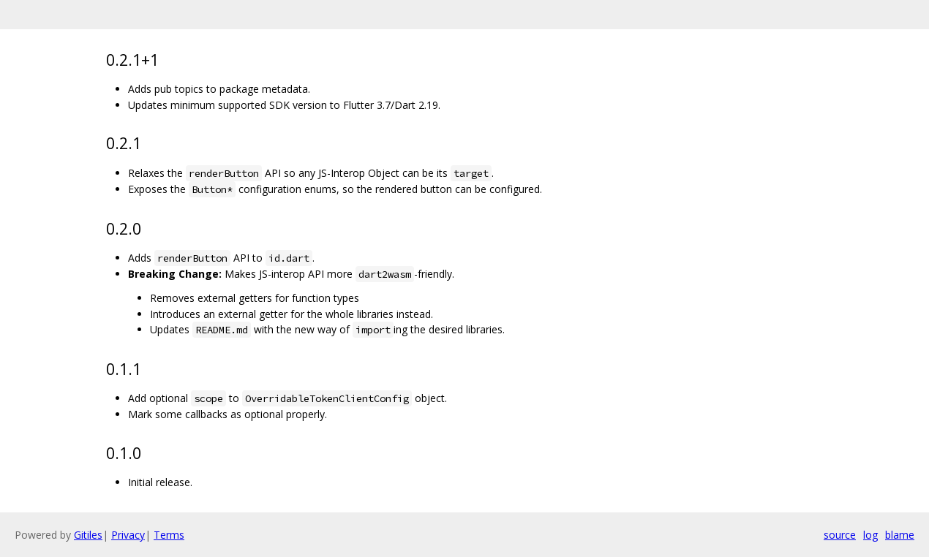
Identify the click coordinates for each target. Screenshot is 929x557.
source (840, 535)
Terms (169, 535)
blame (899, 535)
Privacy (128, 535)
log (870, 535)
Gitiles (88, 535)
